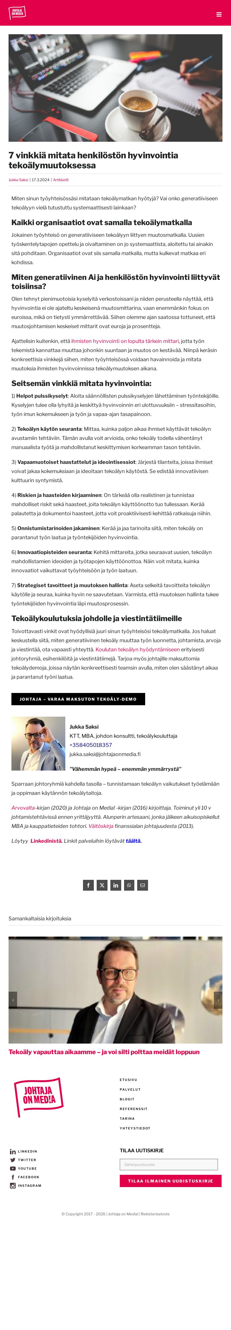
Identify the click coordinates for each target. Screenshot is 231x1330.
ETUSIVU (128, 1080)
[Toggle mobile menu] (219, 14)
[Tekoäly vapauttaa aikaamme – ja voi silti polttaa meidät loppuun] (115, 940)
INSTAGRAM (26, 1186)
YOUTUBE (23, 1169)
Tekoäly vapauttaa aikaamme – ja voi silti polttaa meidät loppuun (104, 1052)
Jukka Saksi (18, 179)
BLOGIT (127, 1099)
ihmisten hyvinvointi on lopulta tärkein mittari (125, 341)
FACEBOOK (25, 1177)
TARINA (127, 1119)
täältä (133, 841)
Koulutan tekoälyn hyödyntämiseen (138, 649)
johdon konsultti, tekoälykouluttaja (136, 736)
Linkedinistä (46, 841)
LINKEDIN (23, 1151)
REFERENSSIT (134, 1109)
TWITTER (23, 1160)
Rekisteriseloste (155, 1214)
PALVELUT (130, 1090)
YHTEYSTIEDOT (135, 1128)
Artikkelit (61, 179)
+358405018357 (91, 745)
